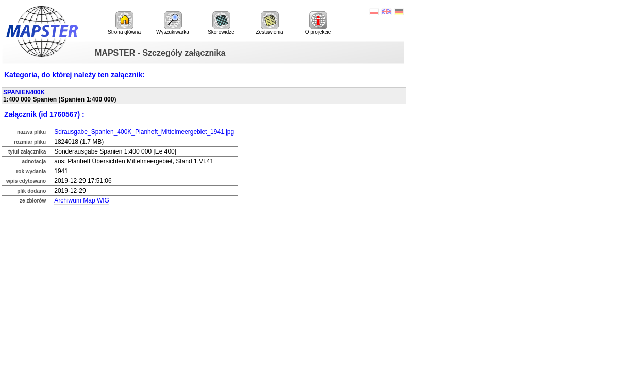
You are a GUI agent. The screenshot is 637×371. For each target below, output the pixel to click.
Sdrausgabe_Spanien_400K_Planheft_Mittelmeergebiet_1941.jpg (144, 132)
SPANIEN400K (24, 92)
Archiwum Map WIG (81, 200)
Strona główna (124, 23)
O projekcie (318, 23)
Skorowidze (221, 23)
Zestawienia (269, 23)
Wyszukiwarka (172, 23)
